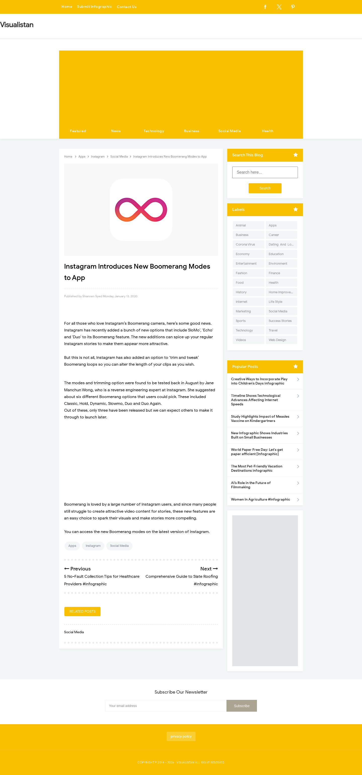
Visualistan (185, 762)
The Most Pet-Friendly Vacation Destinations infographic (256, 468)
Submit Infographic (94, 7)
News (116, 131)
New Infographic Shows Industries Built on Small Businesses (259, 435)
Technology (154, 131)
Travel (273, 330)
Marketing (243, 311)
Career (274, 235)
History (241, 292)
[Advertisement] (181, 86)
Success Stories (280, 321)
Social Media (229, 131)
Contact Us (127, 7)
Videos (241, 340)
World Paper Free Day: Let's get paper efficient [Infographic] (257, 452)
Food (240, 282)
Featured (78, 131)
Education (276, 254)
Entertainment (246, 263)
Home (67, 7)
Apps (72, 546)
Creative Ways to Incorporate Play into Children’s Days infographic (259, 381)
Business (192, 131)
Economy (243, 254)
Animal (241, 225)
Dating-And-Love (282, 244)
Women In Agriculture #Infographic (260, 499)
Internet (241, 302)
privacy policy (181, 736)
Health (267, 131)
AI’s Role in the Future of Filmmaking (251, 485)
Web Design (277, 340)
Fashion (241, 273)
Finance (274, 273)
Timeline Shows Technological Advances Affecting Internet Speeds (255, 400)
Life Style (275, 302)
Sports (241, 321)
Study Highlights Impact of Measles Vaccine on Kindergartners (260, 418)
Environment (278, 263)
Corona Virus (245, 244)
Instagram (93, 546)
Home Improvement (283, 292)
